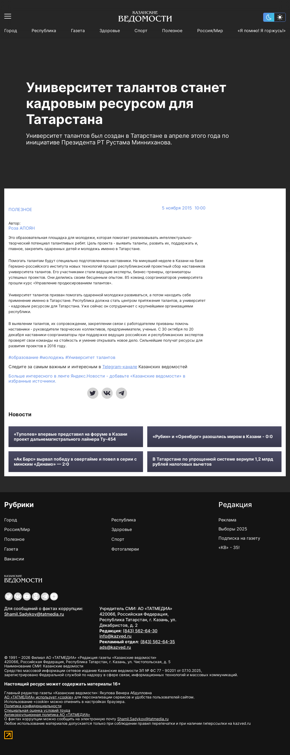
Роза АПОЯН (22, 228)
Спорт (141, 30)
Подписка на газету (239, 538)
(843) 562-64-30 (140, 630)
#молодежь (52, 357)
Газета (78, 30)
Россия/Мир (210, 30)
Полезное (172, 30)
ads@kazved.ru (115, 647)
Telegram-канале (119, 366)
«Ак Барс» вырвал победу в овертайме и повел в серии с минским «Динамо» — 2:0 (75, 462)
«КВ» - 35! (228, 547)
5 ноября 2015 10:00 (183, 208)
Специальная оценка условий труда (37, 710)
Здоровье (109, 30)
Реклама (227, 519)
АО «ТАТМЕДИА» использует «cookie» (38, 697)
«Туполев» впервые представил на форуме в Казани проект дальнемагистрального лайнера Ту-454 (70, 437)
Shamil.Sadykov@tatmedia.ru (34, 614)
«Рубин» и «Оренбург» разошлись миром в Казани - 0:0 (213, 436)
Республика (44, 30)
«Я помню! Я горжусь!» (262, 30)
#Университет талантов (90, 357)
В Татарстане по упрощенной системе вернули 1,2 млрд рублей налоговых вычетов (213, 462)
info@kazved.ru (115, 636)
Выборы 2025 (232, 528)
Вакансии (14, 558)
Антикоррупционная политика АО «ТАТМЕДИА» (47, 714)
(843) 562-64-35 (157, 641)
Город (10, 30)
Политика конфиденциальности (32, 705)
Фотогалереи (125, 549)
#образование (24, 357)
